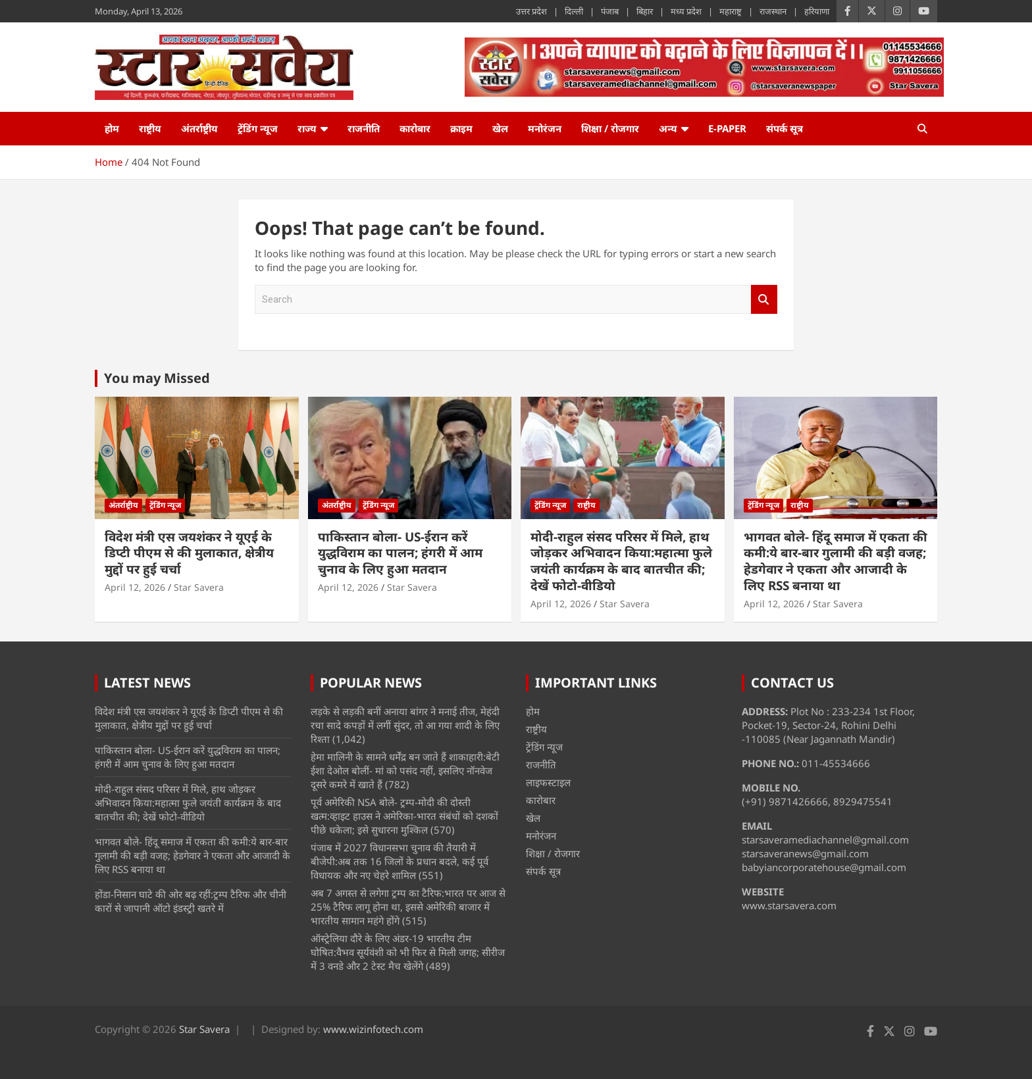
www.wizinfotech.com (373, 1029)
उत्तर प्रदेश (531, 11)
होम (112, 128)
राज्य (307, 128)
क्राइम (461, 128)
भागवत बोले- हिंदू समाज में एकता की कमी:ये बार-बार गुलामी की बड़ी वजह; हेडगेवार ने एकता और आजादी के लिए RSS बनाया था (835, 561)
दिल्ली (574, 11)
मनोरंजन (544, 128)
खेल (500, 128)
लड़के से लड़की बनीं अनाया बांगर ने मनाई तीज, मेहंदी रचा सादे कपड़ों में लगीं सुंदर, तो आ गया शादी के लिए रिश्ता (405, 725)
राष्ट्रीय (150, 128)
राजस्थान (773, 11)
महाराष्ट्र (730, 11)
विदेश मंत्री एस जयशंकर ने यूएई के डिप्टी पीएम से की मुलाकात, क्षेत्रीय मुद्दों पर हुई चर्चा (189, 553)
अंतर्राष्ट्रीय (199, 128)
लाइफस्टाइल (548, 782)
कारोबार (415, 128)
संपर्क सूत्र (784, 128)
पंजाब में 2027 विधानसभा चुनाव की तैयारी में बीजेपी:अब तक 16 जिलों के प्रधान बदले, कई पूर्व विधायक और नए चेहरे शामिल (399, 861)
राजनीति (364, 128)
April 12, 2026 (135, 587)
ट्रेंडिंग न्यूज (258, 128)
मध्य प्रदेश (686, 11)
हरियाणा (816, 11)
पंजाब (610, 11)
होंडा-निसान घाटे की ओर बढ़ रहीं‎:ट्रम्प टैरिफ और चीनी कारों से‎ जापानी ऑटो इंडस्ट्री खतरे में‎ (190, 901)
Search (764, 299)
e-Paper (727, 128)
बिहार (644, 11)
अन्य (668, 128)
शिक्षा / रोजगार (610, 128)
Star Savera (199, 587)
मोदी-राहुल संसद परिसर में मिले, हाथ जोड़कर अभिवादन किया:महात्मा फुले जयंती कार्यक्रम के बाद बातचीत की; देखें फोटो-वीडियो (621, 561)
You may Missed (157, 378)
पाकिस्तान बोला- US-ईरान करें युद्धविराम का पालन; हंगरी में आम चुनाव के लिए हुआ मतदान (400, 553)
